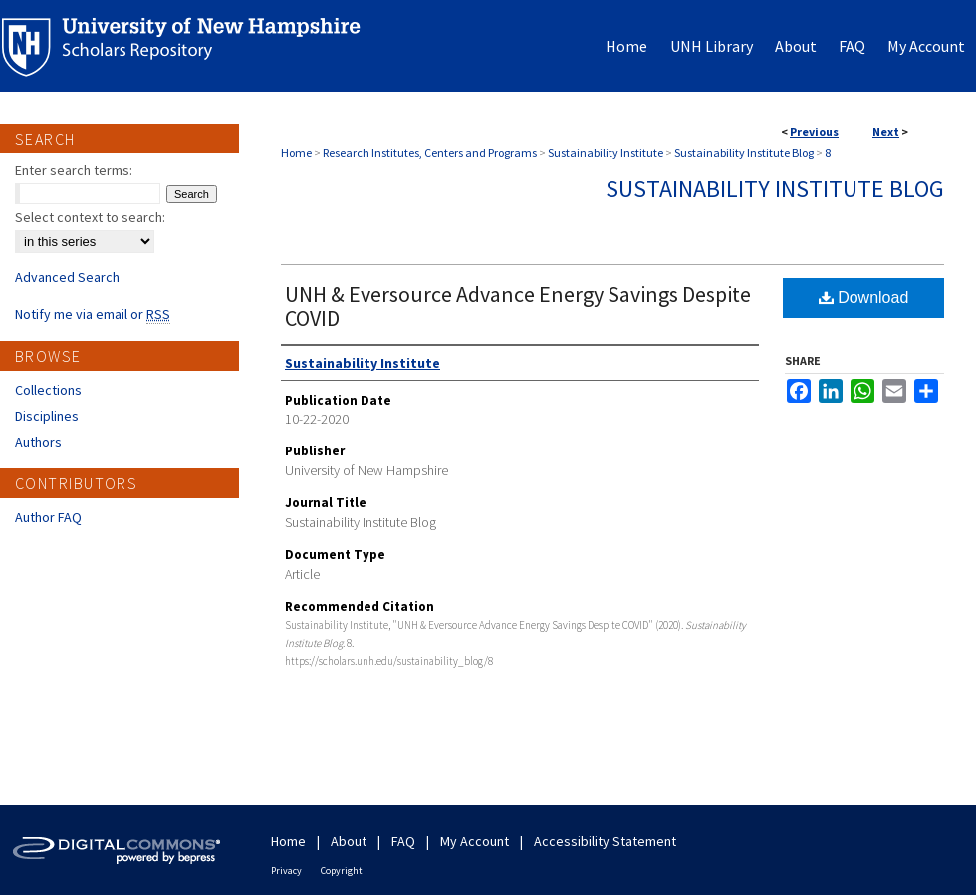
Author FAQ (48, 517)
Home (296, 153)
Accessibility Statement (605, 841)
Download (864, 297)
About (348, 841)
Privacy (286, 870)
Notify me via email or (92, 314)
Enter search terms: (73, 170)
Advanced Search (67, 277)
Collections (48, 390)
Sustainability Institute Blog (744, 153)
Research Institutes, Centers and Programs (430, 153)
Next (885, 131)
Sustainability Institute (605, 153)
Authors (38, 441)
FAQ (403, 841)
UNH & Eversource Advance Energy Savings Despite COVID (518, 306)
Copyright (342, 870)
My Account (474, 841)
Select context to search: (90, 217)
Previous (814, 131)
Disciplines (47, 416)
